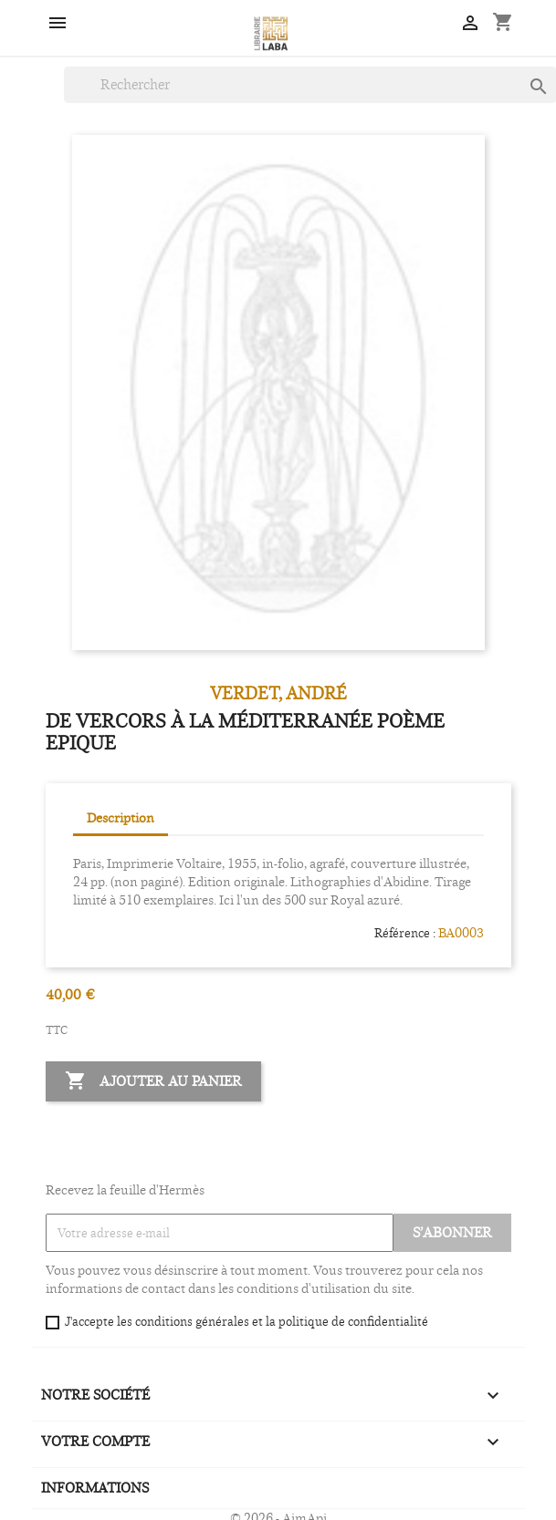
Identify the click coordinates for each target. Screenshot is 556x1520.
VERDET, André (278, 693)
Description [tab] (120, 817)
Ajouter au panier (153, 1081)
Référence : (404, 933)
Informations (95, 1487)
